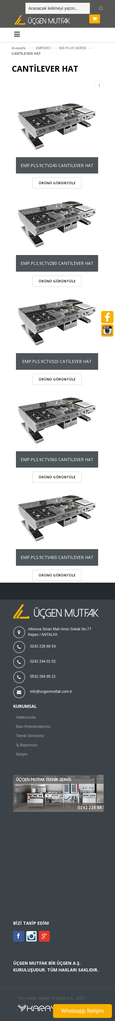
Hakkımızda (26, 717)
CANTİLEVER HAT (26, 53)
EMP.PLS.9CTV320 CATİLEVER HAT (57, 361)
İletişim (22, 754)
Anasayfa (19, 48)
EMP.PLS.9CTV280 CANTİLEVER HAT (57, 263)
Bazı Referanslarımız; (34, 726)
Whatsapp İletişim (82, 1011)
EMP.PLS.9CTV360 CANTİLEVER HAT (57, 459)
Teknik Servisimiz (30, 736)
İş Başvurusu (26, 745)
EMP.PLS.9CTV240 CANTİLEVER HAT (57, 165)
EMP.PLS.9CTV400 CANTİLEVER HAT (57, 557)
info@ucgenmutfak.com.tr (51, 691)
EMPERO (43, 48)
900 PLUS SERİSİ (72, 48)
